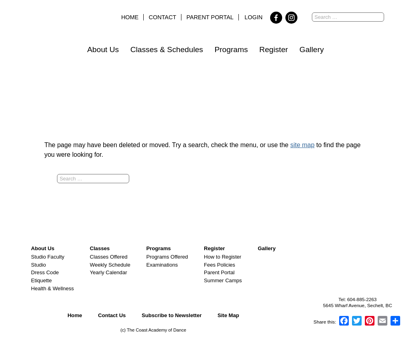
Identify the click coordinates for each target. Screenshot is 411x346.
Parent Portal (210, 17)
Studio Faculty (47, 257)
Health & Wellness (52, 288)
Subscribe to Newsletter (171, 315)
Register (273, 49)
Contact (162, 17)
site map (302, 145)
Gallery (311, 49)
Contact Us (112, 315)
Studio (38, 265)
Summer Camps (223, 280)
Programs (231, 49)
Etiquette (41, 280)
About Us (103, 49)
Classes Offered (109, 257)
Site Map (228, 315)
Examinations (162, 265)
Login (253, 17)
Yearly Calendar (108, 272)
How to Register (222, 257)
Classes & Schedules (166, 49)
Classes (100, 248)
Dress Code (45, 272)
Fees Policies (219, 265)
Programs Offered (167, 257)
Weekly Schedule (110, 265)
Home (129, 17)
